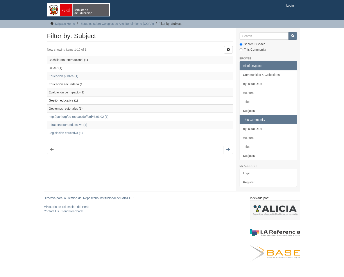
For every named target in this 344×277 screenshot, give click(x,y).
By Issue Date (252, 84)
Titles (246, 102)
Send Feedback (72, 211)
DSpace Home (65, 23)
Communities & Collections (261, 75)
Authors (248, 93)
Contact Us (51, 211)
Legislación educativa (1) (66, 133)
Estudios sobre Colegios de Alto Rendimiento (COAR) (117, 23)
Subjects (249, 111)
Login (247, 173)
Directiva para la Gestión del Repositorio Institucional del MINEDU (89, 198)
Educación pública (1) (63, 76)
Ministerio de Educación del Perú (66, 207)
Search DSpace (252, 44)
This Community (253, 49)
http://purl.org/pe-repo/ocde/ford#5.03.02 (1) (78, 116)
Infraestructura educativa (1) (68, 125)
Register (248, 182)
